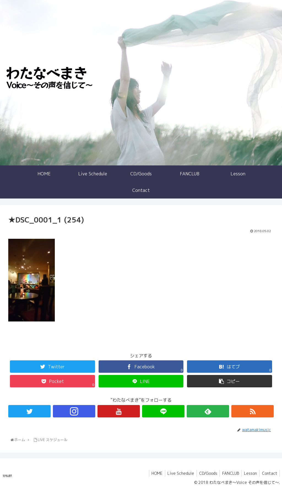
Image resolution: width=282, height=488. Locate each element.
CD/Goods (205, 473)
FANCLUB (228, 473)
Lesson (249, 473)
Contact (269, 473)
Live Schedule (177, 473)
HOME (152, 473)
